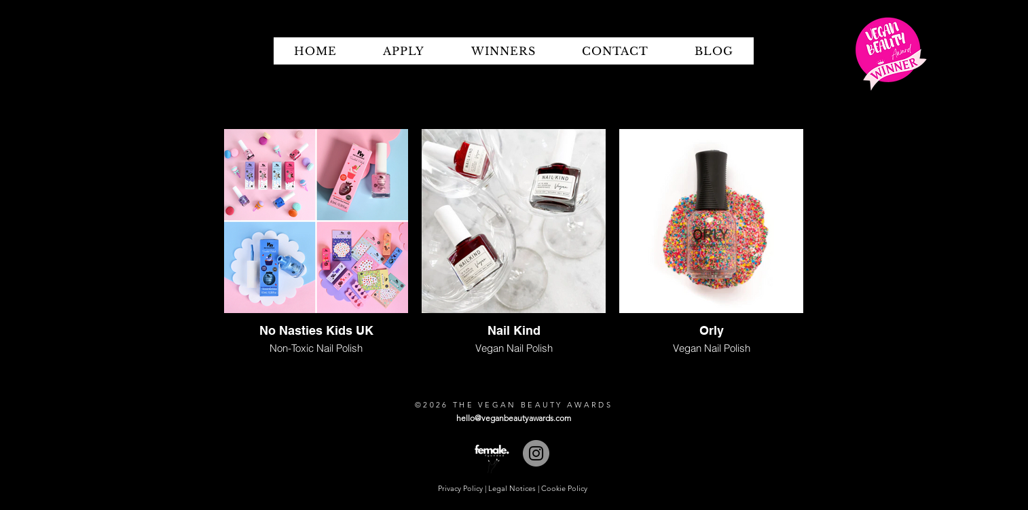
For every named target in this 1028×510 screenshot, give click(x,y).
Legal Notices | (514, 488)
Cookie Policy (564, 488)
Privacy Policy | (463, 488)
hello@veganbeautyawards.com (513, 418)
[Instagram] (536, 453)
